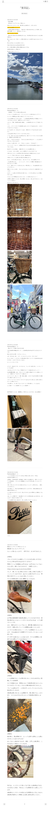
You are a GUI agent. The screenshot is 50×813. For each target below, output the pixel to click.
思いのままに (24, 13)
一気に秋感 (10, 21)
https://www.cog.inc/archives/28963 (19, 569)
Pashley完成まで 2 (12, 346)
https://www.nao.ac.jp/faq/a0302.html (16, 45)
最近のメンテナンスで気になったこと (16, 546)
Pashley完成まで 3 (12, 110)
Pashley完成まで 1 (12, 474)
